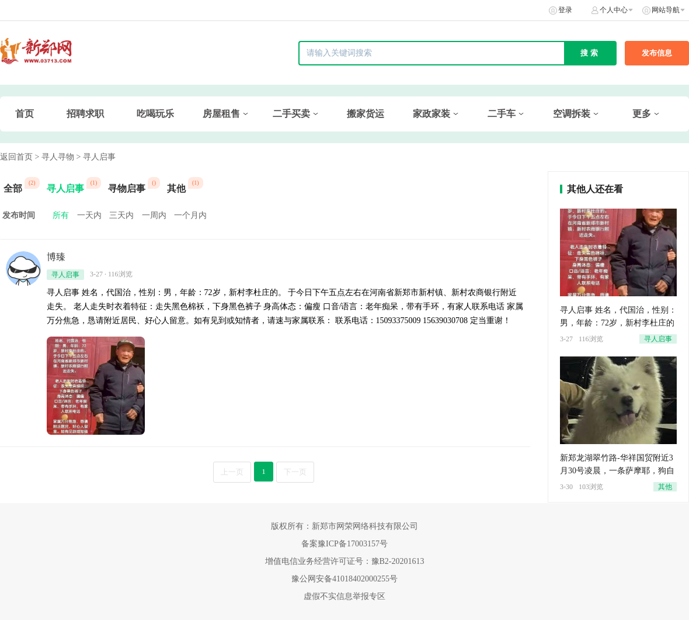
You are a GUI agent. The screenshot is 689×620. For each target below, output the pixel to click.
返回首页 (16, 157)
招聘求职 (85, 114)
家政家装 (431, 114)
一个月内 (190, 215)
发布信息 (657, 53)
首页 (24, 114)
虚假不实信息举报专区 (344, 596)
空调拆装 (571, 114)
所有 (61, 215)
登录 (565, 10)
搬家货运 (365, 114)
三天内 (121, 215)
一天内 (89, 215)
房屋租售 (221, 114)
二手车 (502, 114)
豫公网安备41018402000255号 (344, 578)
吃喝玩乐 (155, 114)
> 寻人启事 (95, 157)
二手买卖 (291, 114)
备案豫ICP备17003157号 (344, 543)
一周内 (154, 215)
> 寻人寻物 (54, 157)
